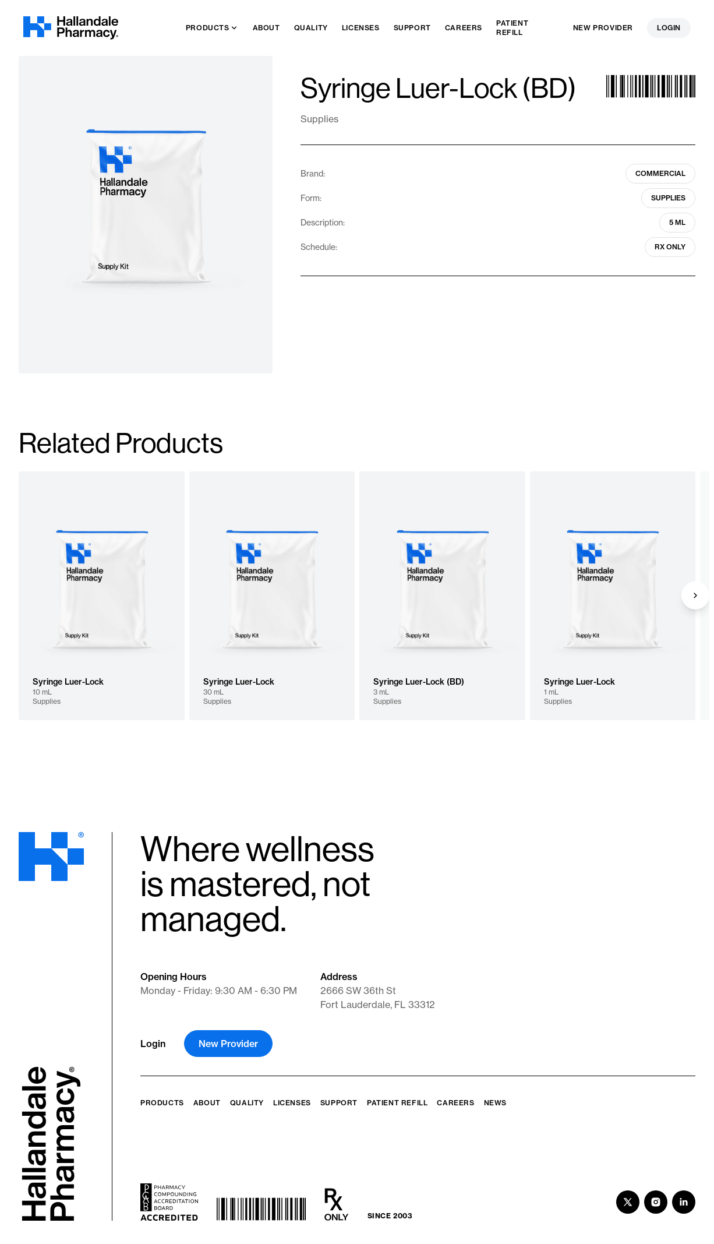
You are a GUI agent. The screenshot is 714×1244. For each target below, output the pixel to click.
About (207, 1102)
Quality (247, 1102)
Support (339, 1102)
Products (162, 1102)
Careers (455, 1102)
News (495, 1102)
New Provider (603, 27)
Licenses (292, 1102)
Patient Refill (397, 1102)
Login (669, 27)
